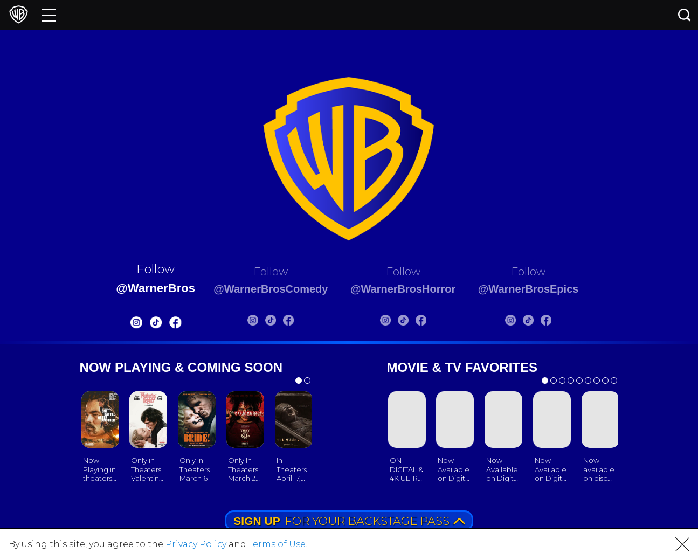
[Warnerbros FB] (158, 324)
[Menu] (49, 15)
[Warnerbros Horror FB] (426, 322)
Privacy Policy (195, 544)
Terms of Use (277, 544)
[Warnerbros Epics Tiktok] (543, 322)
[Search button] (684, 15)
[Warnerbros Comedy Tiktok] (264, 322)
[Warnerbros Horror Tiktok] (408, 322)
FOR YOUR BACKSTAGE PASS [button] (349, 521)
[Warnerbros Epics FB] (561, 322)
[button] (682, 544)
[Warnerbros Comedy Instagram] (246, 322)
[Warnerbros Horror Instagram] (390, 322)
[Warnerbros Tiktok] (138, 324)
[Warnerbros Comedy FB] (282, 322)
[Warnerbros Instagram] (119, 324)
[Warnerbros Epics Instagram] (526, 322)
